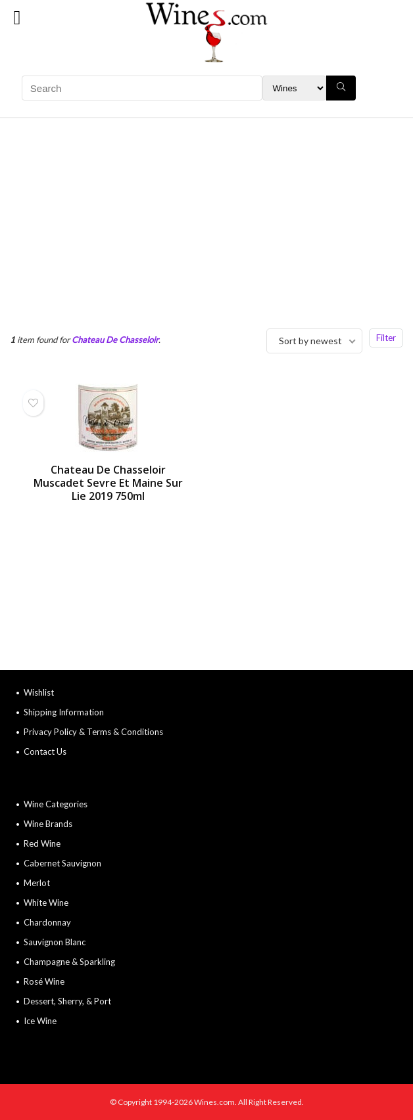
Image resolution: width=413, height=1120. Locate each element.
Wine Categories (55, 804)
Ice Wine (40, 1021)
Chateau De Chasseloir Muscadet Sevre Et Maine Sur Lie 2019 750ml (108, 482)
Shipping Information (64, 712)
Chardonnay (47, 922)
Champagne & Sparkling (69, 961)
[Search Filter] (294, 88)
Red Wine (42, 843)
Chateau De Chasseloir (115, 339)
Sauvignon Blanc (54, 942)
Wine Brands (48, 823)
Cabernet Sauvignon (62, 863)
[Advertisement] (206, 217)
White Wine (46, 902)
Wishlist (39, 692)
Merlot (37, 883)
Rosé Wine (44, 981)
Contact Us (45, 751)
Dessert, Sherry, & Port (67, 1001)
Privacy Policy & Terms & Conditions (93, 732)
